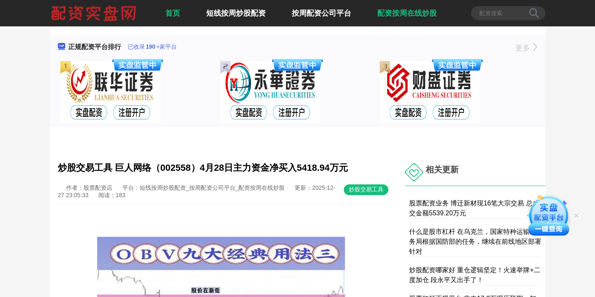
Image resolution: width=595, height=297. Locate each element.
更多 (526, 48)
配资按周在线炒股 (407, 13)
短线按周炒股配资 (236, 13)
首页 (172, 13)
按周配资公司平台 (321, 13)
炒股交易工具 (366, 189)
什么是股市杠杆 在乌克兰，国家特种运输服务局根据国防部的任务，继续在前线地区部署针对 (475, 241)
